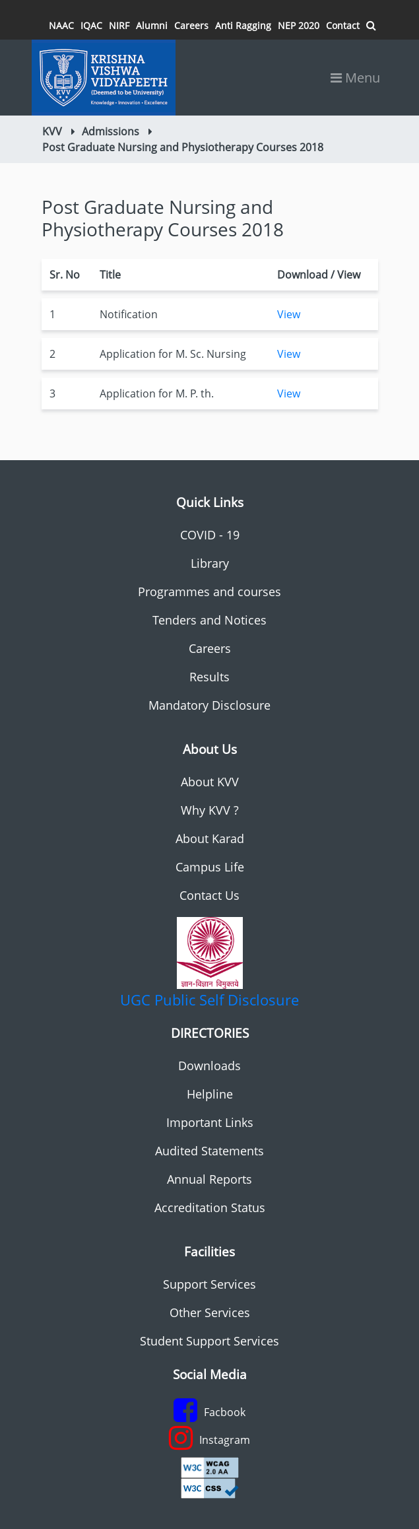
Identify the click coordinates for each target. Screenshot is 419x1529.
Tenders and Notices (209, 620)
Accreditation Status (209, 1207)
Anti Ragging (243, 25)
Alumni (152, 25)
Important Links (209, 1122)
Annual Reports (209, 1179)
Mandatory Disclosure (209, 705)
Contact (343, 25)
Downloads (209, 1065)
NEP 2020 (298, 25)
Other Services (210, 1312)
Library (210, 563)
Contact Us (209, 895)
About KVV (210, 782)
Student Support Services (209, 1341)
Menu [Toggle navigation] (355, 77)
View (288, 314)
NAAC (61, 25)
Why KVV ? (210, 810)
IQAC (91, 25)
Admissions (110, 131)
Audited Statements (209, 1151)
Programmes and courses (209, 591)
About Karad (210, 838)
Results (209, 677)
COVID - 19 (210, 535)
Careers (191, 25)
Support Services (209, 1284)
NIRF (119, 25)
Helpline (210, 1094)
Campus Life (210, 867)
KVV (52, 131)
